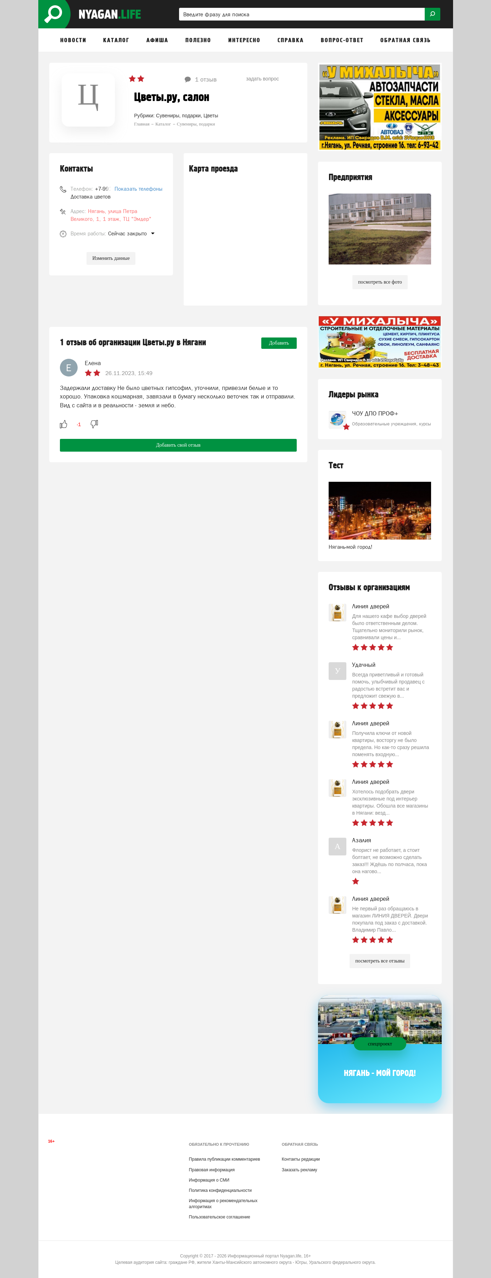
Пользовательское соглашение (219, 1217)
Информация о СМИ (209, 1180)
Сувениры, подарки (178, 115)
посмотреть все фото (380, 282)
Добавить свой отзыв (178, 445)
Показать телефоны (138, 189)
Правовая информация (212, 1169)
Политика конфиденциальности (220, 1190)
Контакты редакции (301, 1159)
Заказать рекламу (299, 1169)
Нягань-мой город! (351, 547)
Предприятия (350, 177)
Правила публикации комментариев (224, 1159)
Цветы (210, 115)
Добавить (279, 343)
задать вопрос (262, 79)
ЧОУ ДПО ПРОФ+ (375, 413)
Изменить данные (110, 258)
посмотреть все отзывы (379, 961)
